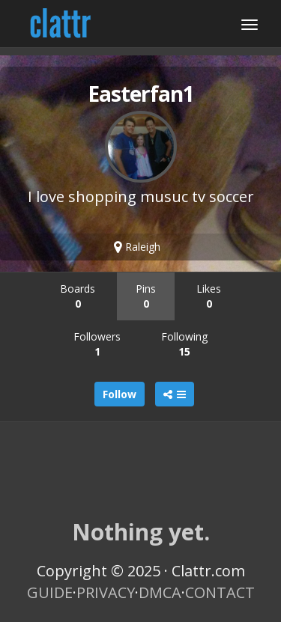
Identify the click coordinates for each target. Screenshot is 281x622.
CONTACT (220, 592)
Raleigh (137, 247)
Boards (77, 296)
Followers (97, 344)
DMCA (160, 592)
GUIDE (50, 592)
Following (184, 344)
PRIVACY (105, 592)
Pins (146, 296)
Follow (119, 394)
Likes (208, 296)
